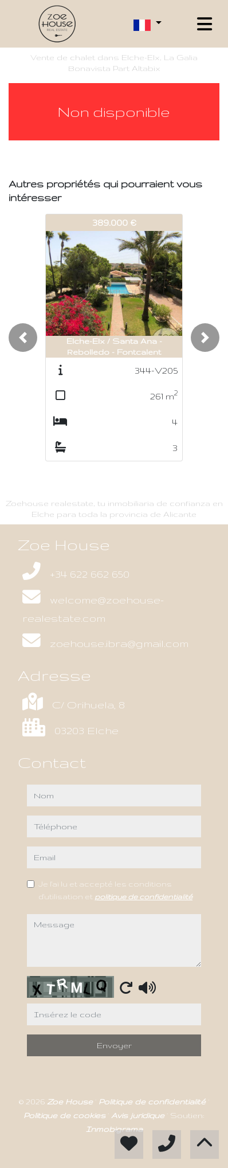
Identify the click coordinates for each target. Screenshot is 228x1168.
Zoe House (71, 1101)
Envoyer (114, 1045)
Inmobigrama (114, 1129)
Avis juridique (139, 1115)
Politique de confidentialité (153, 1101)
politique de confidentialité (143, 896)
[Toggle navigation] (204, 24)
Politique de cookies (65, 1115)
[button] (23, 337)
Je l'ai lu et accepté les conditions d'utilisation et (115, 890)
